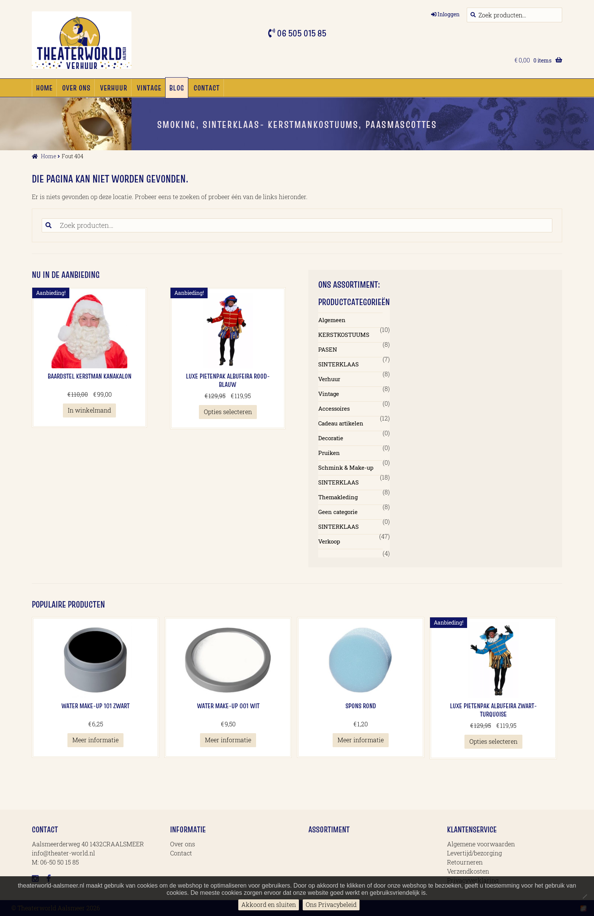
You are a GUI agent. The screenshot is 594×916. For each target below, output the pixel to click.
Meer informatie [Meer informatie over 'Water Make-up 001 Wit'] (228, 740)
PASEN (327, 349)
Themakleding (338, 497)
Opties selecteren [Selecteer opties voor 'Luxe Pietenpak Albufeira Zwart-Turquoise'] (493, 741)
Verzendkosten (468, 871)
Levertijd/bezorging (474, 853)
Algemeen (331, 320)
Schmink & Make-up (346, 467)
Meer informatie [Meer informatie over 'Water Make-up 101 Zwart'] (95, 740)
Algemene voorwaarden (481, 844)
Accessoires (334, 408)
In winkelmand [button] (89, 410)
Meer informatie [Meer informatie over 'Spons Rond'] (361, 740)
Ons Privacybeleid (331, 904)
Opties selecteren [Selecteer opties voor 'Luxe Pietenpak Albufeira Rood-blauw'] (228, 412)
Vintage (149, 88)
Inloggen (449, 14)
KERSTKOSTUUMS (343, 334)
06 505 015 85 (300, 33)
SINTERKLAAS (338, 364)
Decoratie (330, 438)
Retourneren (465, 862)
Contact (207, 88)
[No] (584, 896)
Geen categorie (338, 512)
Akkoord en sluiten (268, 904)
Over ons (76, 88)
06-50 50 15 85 (59, 862)
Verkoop (329, 541)
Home (44, 88)
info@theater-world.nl (63, 853)
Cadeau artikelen (340, 423)
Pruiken (329, 452)
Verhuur (113, 88)
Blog (176, 88)
